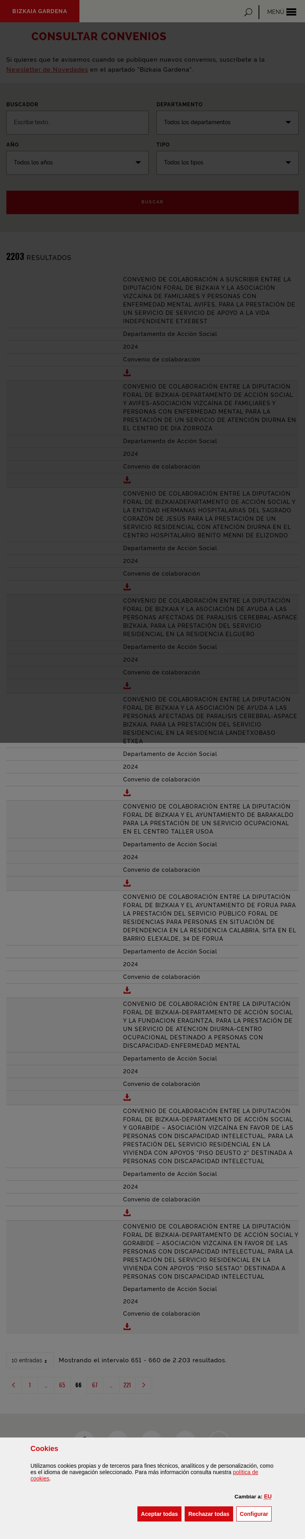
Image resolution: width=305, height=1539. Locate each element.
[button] (268, 1496)
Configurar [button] (256, 1513)
